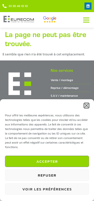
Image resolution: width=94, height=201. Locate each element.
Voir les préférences (47, 189)
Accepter (47, 161)
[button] (86, 105)
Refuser (47, 175)
